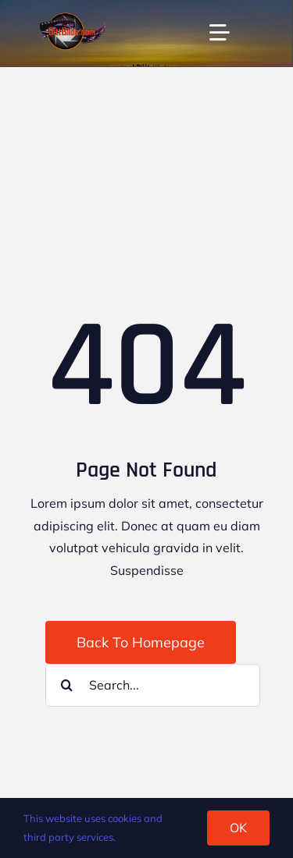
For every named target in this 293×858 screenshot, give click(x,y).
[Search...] (152, 685)
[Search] (66, 685)
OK (238, 827)
